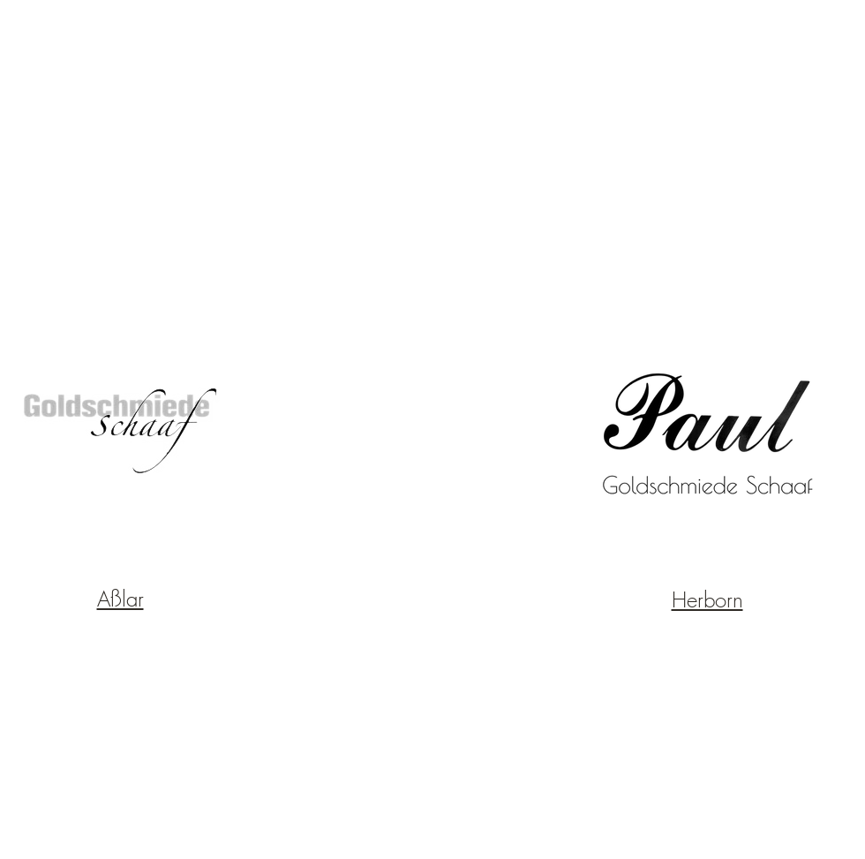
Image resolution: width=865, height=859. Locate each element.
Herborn (707, 599)
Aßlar (120, 598)
